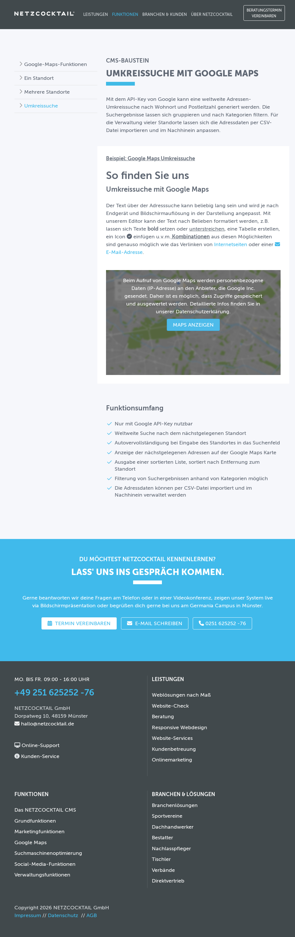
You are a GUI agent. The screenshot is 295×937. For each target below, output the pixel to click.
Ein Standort (39, 78)
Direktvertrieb (168, 881)
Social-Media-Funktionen (44, 864)
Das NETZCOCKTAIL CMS (45, 810)
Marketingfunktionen (39, 831)
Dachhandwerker (173, 827)
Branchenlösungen (175, 805)
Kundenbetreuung (174, 749)
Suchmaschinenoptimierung (48, 853)
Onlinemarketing (172, 760)
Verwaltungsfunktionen (42, 875)
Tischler (161, 859)
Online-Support (39, 745)
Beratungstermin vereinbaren (264, 13)
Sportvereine (167, 816)
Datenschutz (63, 915)
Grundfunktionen (35, 821)
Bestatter (162, 837)
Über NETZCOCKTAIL (211, 14)
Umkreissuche (41, 106)
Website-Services (172, 738)
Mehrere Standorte (47, 92)
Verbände (163, 870)
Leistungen (95, 14)
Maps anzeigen (193, 325)
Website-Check (170, 706)
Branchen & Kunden (164, 14)
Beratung (163, 716)
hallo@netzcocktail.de (44, 724)
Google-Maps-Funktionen (55, 64)
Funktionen (125, 14)
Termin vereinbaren (79, 623)
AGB (91, 915)
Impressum (27, 915)
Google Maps (30, 842)
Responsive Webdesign (179, 727)
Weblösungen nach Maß (181, 695)
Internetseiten (230, 244)
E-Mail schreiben (154, 623)
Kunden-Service (39, 756)
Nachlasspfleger (171, 848)
